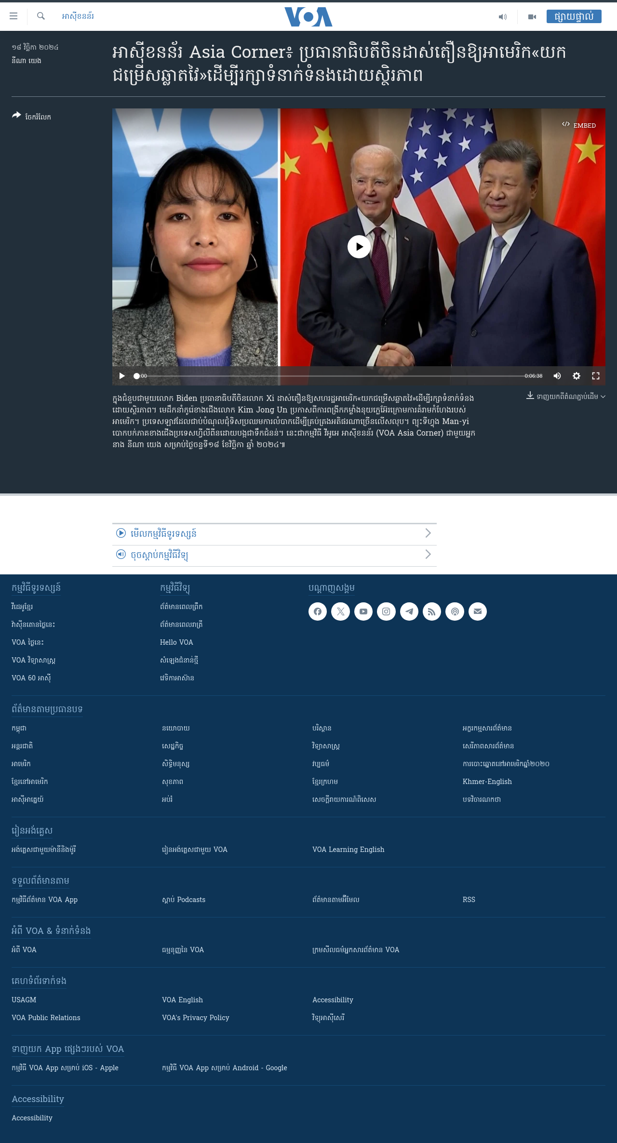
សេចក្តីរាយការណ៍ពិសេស (344, 800)
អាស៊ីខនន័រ (78, 17)
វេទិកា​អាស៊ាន (177, 679)
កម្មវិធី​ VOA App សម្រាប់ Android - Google (224, 1068)
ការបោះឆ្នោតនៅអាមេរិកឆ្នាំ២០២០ (506, 764)
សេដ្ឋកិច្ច (172, 747)
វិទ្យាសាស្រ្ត (326, 747)
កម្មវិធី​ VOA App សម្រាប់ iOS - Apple (65, 1068)
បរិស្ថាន (322, 729)
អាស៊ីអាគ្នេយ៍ (28, 800)
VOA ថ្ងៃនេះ (28, 643)
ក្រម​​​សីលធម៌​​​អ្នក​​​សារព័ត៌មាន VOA (356, 950)
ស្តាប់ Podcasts (183, 900)
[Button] (31, 118)
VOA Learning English (348, 850)
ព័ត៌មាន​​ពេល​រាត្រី (181, 625)
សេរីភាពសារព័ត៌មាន (488, 747)
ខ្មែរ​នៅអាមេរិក (30, 782)
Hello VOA (176, 643)
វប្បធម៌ (320, 764)
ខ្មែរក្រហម (325, 782)
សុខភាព (172, 782)
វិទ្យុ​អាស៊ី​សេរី (328, 1018)
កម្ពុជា (19, 729)
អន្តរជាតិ (22, 747)
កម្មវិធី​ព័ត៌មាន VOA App (45, 900)
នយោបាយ (176, 729)
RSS (469, 900)
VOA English (182, 1001)
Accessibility (332, 1001)
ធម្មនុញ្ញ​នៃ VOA (183, 950)
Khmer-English (487, 782)
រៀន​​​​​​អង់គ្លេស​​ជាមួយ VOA (195, 850)
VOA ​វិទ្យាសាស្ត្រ (33, 661)
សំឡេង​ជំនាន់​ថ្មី (179, 661)
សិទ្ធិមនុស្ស (176, 764)
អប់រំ (167, 800)
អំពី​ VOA (24, 950)
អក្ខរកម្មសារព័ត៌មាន (487, 729)
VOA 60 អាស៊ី (31, 679)
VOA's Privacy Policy (195, 1018)
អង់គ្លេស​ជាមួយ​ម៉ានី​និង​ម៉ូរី (44, 850)
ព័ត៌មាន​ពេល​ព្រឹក (181, 607)
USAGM (24, 1001)
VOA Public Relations (46, 1018)
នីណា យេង (26, 61)
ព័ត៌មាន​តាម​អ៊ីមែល (336, 900)
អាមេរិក (21, 764)
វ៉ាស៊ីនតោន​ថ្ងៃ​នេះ (33, 625)
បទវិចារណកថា (482, 800)
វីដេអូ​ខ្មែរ (22, 607)
